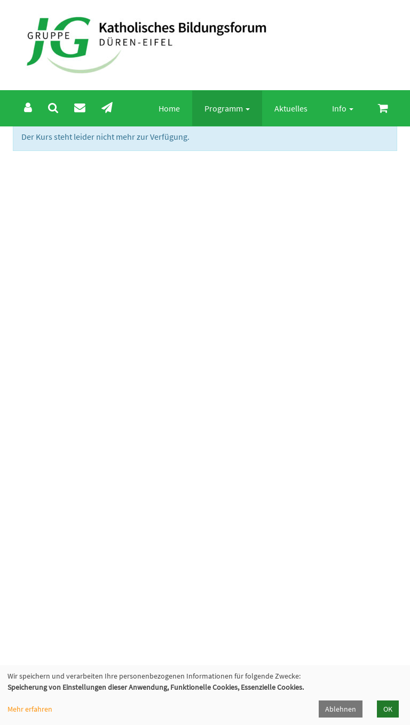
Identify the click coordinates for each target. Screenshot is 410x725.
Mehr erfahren (29, 709)
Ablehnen (340, 709)
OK (387, 709)
